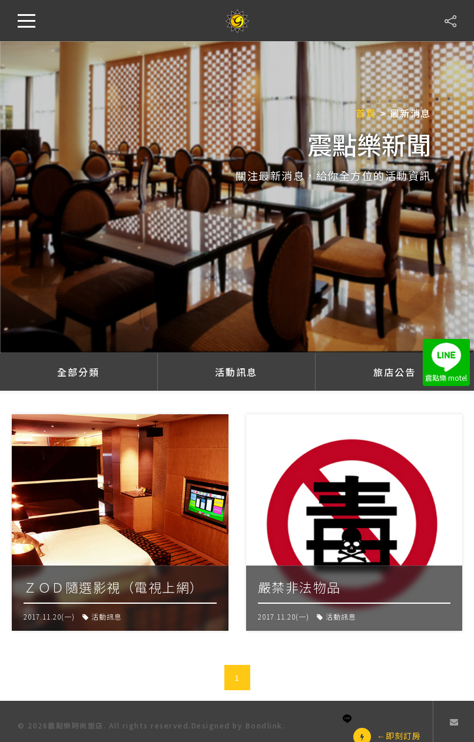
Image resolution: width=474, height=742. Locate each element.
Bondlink (264, 725)
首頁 (366, 113)
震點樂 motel (446, 362)
